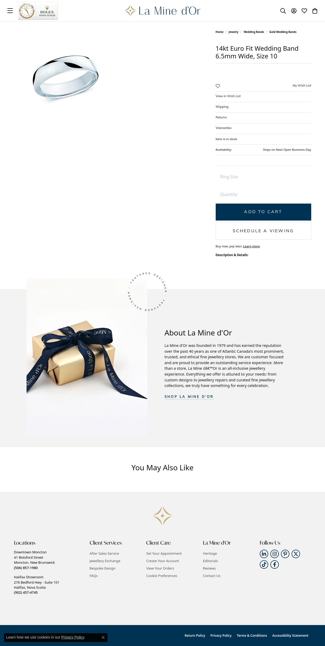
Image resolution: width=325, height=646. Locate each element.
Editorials (210, 560)
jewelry (234, 32)
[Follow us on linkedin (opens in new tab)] (264, 554)
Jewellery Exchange (105, 560)
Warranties (224, 128)
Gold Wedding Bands (282, 32)
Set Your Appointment (164, 553)
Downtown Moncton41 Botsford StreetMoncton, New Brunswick (34, 560)
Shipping (222, 107)
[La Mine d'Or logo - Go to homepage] (162, 10)
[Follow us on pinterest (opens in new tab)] (285, 554)
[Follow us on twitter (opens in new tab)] (296, 554)
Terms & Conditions (252, 635)
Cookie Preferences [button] (161, 575)
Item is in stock (226, 139)
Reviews (209, 568)
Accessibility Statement (290, 635)
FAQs (94, 575)
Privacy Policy (220, 635)
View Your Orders (160, 568)
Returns (221, 117)
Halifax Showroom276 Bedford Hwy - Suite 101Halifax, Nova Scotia (36, 585)
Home (220, 32)
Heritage (210, 553)
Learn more (251, 246)
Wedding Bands (254, 32)
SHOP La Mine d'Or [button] (189, 397)
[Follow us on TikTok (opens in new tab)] (264, 564)
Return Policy (195, 635)
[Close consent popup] (103, 637)
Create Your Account (162, 560)
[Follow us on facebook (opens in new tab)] (274, 564)
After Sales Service (104, 553)
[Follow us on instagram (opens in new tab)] (274, 554)
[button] (283, 10)
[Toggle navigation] (10, 10)
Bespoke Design (103, 568)
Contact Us (211, 575)
